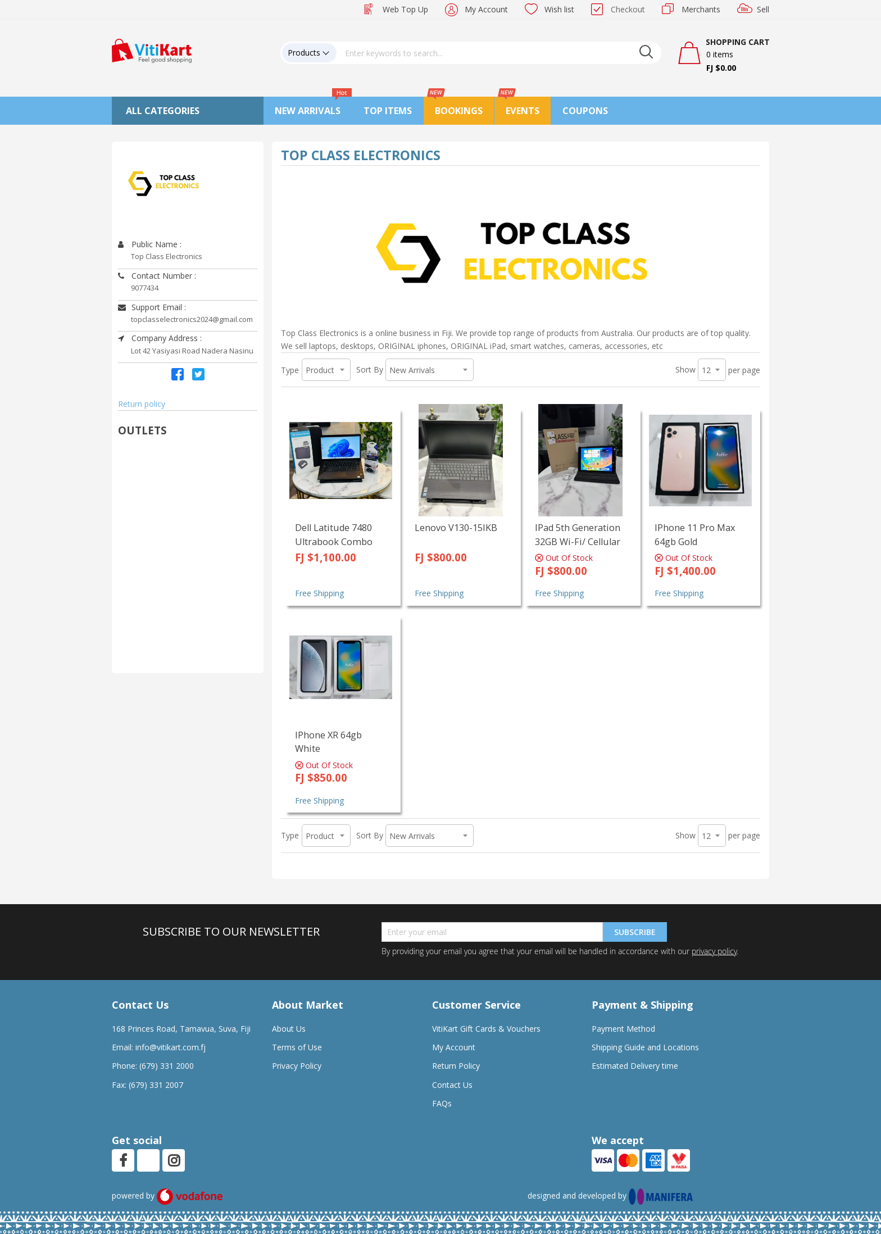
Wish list (559, 9)
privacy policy (714, 951)
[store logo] (152, 49)
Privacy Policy (296, 1065)
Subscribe (635, 932)
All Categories (162, 111)
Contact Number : (157, 275)
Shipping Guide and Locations (645, 1047)
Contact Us (452, 1084)
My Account (486, 9)
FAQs (442, 1103)
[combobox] (499, 53)
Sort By (369, 369)
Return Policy (456, 1065)
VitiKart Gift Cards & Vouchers (486, 1028)
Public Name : (149, 244)
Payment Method (623, 1028)
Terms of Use (297, 1047)
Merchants (701, 9)
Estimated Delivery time (635, 1065)
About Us (289, 1028)
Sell (763, 9)
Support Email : (152, 307)
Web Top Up (405, 9)
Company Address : (160, 338)
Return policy (141, 403)
